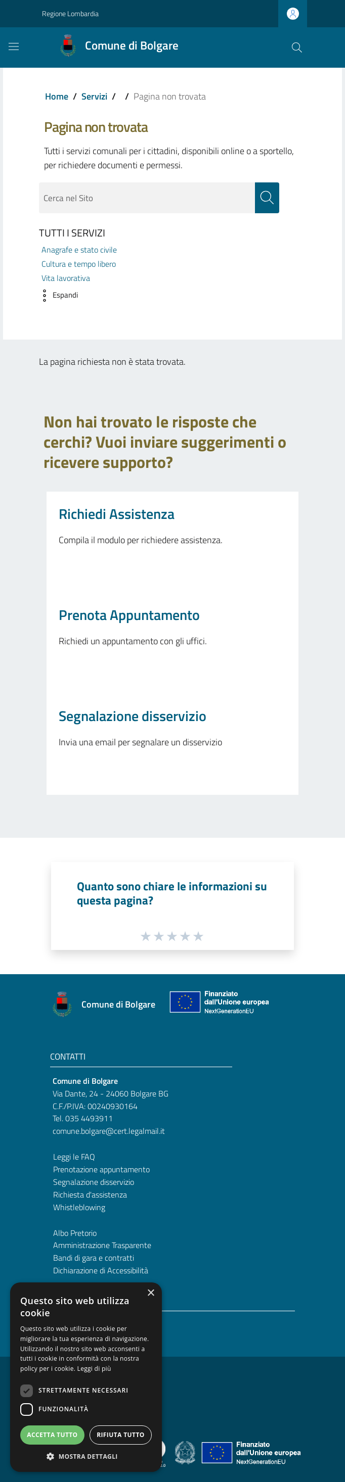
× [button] (150, 1293)
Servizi (94, 96)
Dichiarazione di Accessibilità (100, 1271)
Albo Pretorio (75, 1233)
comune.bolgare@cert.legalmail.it (109, 1131)
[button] (56, 296)
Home (56, 96)
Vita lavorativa (65, 278)
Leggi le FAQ (74, 1157)
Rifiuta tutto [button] (121, 1434)
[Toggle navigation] (14, 46)
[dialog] (86, 1377)
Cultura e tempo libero (78, 264)
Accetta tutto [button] (52, 1434)
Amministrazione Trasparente (102, 1245)
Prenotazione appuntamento (101, 1169)
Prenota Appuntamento (129, 615)
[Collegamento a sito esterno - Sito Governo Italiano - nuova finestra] (186, 1452)
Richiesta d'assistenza (90, 1194)
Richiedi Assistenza (117, 514)
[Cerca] (297, 47)
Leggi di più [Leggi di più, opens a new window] (94, 1368)
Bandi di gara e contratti (93, 1258)
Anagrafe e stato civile (79, 250)
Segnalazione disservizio (132, 716)
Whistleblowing (79, 1207)
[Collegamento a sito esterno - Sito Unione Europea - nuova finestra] (218, 1005)
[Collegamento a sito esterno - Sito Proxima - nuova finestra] (172, 1452)
